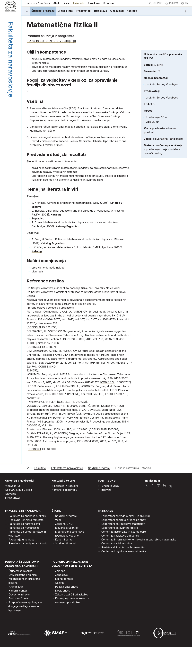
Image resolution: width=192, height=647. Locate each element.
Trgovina (105, 489)
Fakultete (78, 3)
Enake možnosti (18, 598)
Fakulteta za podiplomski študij (27, 543)
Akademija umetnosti (21, 539)
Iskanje (155, 3)
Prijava (171, 3)
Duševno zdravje (19, 594)
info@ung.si (12, 497)
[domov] (27, 11)
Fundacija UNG (109, 485)
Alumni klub (16, 586)
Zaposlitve (61, 574)
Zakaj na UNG (64, 523)
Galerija (59, 582)
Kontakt (132, 10)
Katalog (115, 202)
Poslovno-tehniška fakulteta (26, 519)
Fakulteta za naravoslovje (67, 468)
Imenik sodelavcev (65, 489)
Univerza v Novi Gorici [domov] (38, 3)
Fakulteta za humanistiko (24, 527)
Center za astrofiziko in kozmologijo (123, 531)
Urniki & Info (65, 10)
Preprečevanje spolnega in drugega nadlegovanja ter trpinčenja (25, 606)
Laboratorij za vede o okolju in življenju (125, 516)
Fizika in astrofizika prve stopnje (51, 41)
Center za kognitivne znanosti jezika (123, 551)
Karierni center (64, 539)
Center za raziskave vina (116, 543)
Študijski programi (42, 10)
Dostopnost (62, 590)
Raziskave (94, 3)
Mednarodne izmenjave (69, 531)
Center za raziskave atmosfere (120, 535)
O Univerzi (109, 3)
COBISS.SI (34, 327)
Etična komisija (64, 578)
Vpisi (67, 3)
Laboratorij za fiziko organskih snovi (123, 519)
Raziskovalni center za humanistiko (123, 547)
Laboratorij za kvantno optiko (119, 527)
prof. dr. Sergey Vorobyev (162, 84)
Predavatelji (83, 10)
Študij (56, 3)
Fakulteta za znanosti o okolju (27, 516)
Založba (60, 571)
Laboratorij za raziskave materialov (123, 523)
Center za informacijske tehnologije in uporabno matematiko (138, 539)
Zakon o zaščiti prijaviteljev (71, 594)
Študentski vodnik (66, 543)
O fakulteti (117, 10)
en (184, 3)
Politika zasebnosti (66, 586)
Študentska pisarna (20, 571)
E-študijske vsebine (67, 535)
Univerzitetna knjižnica (23, 574)
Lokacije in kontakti (66, 485)
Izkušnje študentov (67, 527)
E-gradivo (38, 218)
